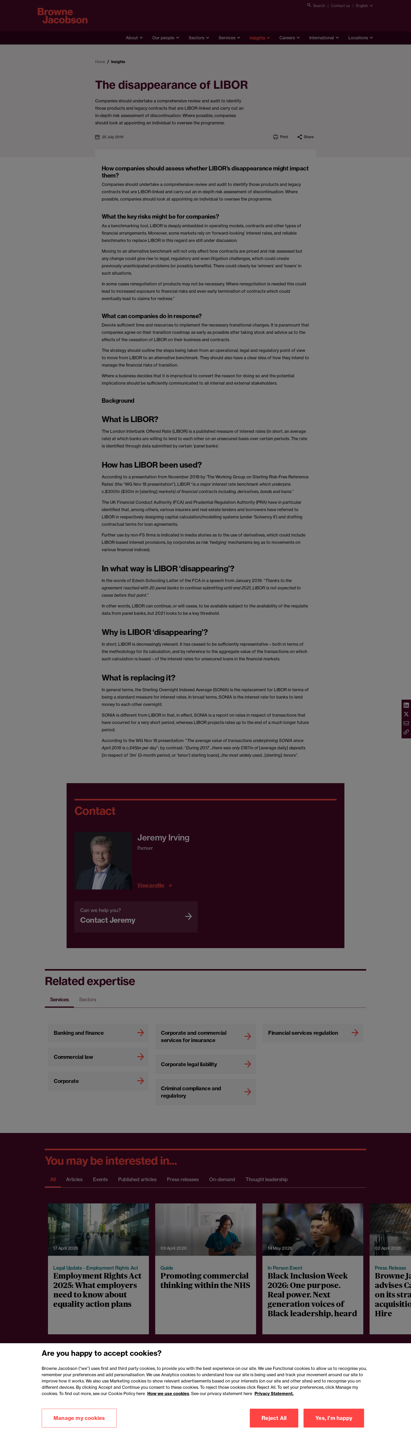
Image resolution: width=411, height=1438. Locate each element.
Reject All (274, 1424)
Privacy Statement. (274, 1399)
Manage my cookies (79, 1424)
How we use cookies (168, 1399)
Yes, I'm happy (333, 1424)
